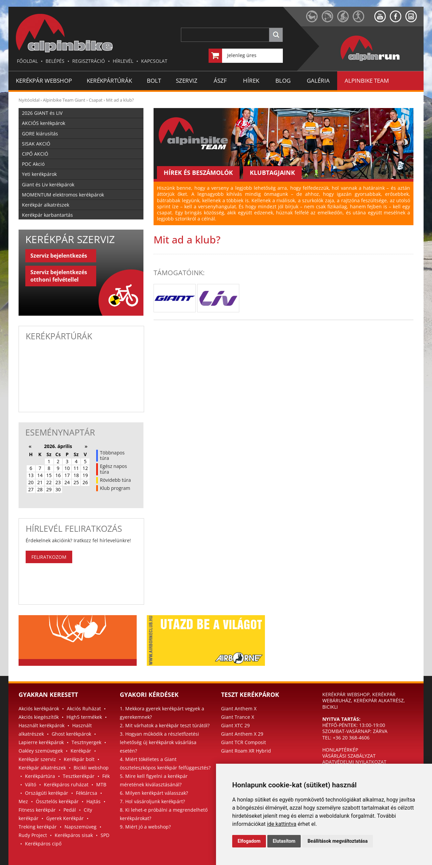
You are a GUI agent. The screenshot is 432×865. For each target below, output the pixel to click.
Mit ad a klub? (120, 100)
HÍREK (251, 80)
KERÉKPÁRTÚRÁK (109, 80)
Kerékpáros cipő (43, 843)
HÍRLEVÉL (123, 61)
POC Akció (33, 164)
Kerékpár (81, 751)
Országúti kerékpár (46, 793)
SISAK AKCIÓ (36, 143)
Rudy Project (33, 835)
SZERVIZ (186, 80)
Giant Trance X (237, 717)
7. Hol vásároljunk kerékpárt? (152, 801)
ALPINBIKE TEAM (367, 80)
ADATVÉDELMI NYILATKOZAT (354, 762)
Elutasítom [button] (284, 841)
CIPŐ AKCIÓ (35, 154)
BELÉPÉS (55, 61)
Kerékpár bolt (79, 759)
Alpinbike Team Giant (64, 100)
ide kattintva (281, 824)
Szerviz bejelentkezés (58, 255)
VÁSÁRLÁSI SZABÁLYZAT (349, 756)
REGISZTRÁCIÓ (88, 61)
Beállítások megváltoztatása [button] (337, 841)
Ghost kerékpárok (71, 734)
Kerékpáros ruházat (66, 784)
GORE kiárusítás (40, 133)
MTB (101, 784)
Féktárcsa (86, 793)
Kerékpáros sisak (74, 835)
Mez (23, 801)
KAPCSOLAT (154, 61)
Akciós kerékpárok (39, 708)
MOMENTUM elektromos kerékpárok (63, 194)
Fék (106, 776)
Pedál (69, 810)
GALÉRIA (318, 80)
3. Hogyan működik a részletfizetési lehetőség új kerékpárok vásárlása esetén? (159, 742)
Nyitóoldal (29, 100)
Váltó (30, 784)
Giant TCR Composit (243, 742)
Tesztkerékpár (78, 776)
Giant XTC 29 (235, 725)
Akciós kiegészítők (39, 717)
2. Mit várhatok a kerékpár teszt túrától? (165, 725)
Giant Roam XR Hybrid (246, 751)
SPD (105, 835)
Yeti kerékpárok (39, 174)
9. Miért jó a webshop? (145, 826)
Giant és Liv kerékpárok (48, 184)
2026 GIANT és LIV (42, 113)
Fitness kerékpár (37, 810)
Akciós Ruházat (84, 708)
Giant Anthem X (238, 708)
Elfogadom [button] (249, 841)
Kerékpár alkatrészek (45, 205)
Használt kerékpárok (41, 725)
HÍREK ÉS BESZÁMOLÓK (198, 172)
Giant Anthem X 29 (242, 734)
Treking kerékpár (38, 826)
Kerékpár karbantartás (47, 215)
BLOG (283, 80)
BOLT (154, 80)
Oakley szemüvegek (41, 751)
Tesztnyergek (86, 742)
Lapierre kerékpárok (41, 742)
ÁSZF (220, 80)
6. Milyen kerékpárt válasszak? (154, 793)
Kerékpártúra (40, 776)
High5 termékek (84, 717)
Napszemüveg (80, 826)
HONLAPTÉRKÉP (340, 749)
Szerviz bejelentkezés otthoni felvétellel (58, 275)
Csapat (96, 100)
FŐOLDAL (27, 61)
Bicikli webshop (91, 767)
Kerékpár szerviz (37, 759)
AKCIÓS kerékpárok (43, 123)
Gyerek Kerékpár (65, 818)
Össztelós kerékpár (57, 801)
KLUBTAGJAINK (272, 172)
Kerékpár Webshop (44, 80)
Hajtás (93, 801)
